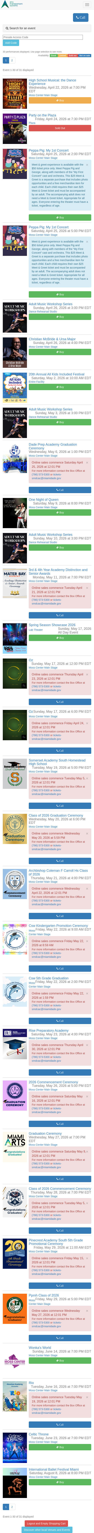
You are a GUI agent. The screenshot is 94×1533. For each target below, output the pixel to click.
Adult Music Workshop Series (50, 304)
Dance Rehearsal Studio (43, 311)
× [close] (87, 165)
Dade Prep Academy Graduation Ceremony (53, 446)
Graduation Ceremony (45, 1133)
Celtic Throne (39, 1434)
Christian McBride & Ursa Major (52, 339)
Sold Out (60, 128)
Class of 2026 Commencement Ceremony (60, 1189)
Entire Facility (36, 381)
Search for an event (20, 28)
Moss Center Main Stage (43, 95)
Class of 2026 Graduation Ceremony (56, 815)
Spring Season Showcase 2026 (52, 625)
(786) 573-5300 (41, 474)
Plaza (32, 122)
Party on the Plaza (42, 115)
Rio (31, 1383)
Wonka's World (40, 1348)
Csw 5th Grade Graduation (49, 978)
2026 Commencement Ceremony (53, 1082)
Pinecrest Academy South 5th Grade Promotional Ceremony (56, 1242)
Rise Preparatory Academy (49, 1030)
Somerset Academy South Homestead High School (57, 762)
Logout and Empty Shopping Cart (46, 1523)
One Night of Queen (44, 500)
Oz (31, 660)
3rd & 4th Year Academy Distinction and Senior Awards (58, 571)
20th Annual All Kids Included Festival (56, 374)
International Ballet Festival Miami (54, 1469)
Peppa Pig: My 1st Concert (49, 150)
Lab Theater (36, 629)
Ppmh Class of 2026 (44, 1295)
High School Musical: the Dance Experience (52, 82)
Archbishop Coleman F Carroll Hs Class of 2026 (58, 872)
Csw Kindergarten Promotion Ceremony (58, 926)
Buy (60, 100)
